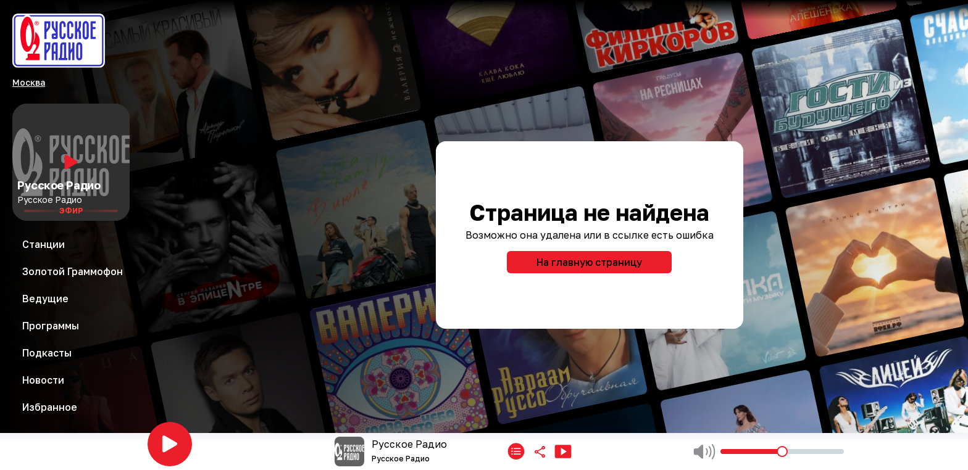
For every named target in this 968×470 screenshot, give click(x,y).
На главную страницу (589, 262)
